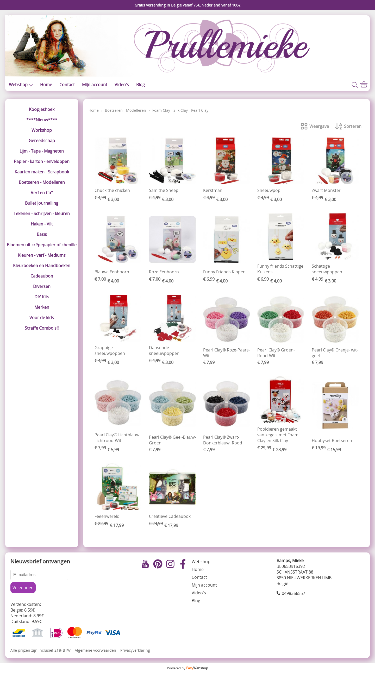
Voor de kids (41, 317)
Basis (42, 234)
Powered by (187, 668)
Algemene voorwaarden (95, 650)
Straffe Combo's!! (42, 328)
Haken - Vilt (42, 224)
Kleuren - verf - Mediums (42, 255)
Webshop (21, 84)
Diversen (42, 286)
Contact (67, 84)
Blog (140, 84)
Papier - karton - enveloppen (42, 161)
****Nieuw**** (41, 120)
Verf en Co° (42, 193)
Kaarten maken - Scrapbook (42, 172)
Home (46, 84)
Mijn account (94, 84)
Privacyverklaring (135, 650)
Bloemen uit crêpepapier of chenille (42, 245)
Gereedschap (42, 140)
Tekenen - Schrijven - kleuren (42, 213)
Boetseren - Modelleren (42, 182)
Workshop (42, 130)
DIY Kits (41, 297)
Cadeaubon (41, 276)
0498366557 (293, 593)
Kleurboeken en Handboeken (41, 265)
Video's (122, 84)
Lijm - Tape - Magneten (42, 151)
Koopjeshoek (41, 109)
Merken (41, 307)
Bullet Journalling (41, 203)
